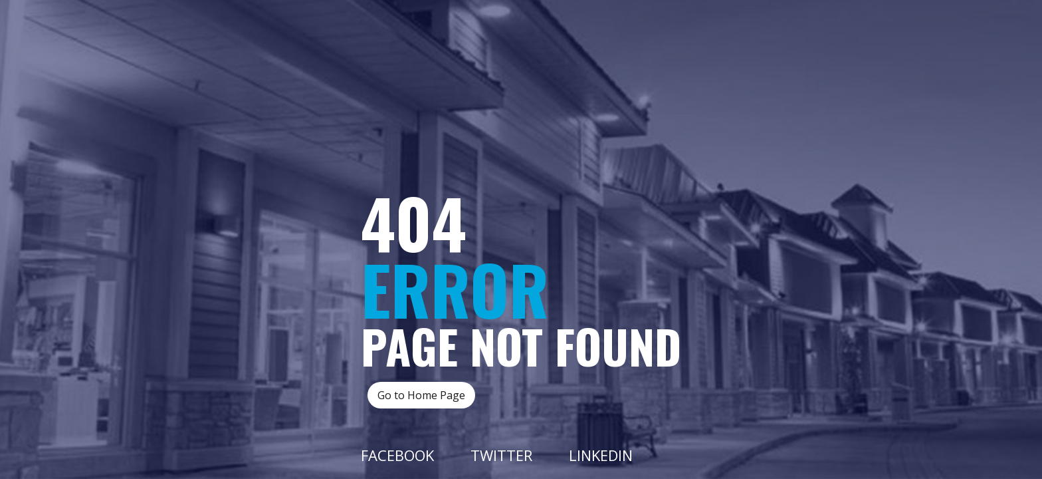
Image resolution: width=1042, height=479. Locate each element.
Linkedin (601, 455)
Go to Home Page (421, 395)
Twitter (501, 455)
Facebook (397, 455)
